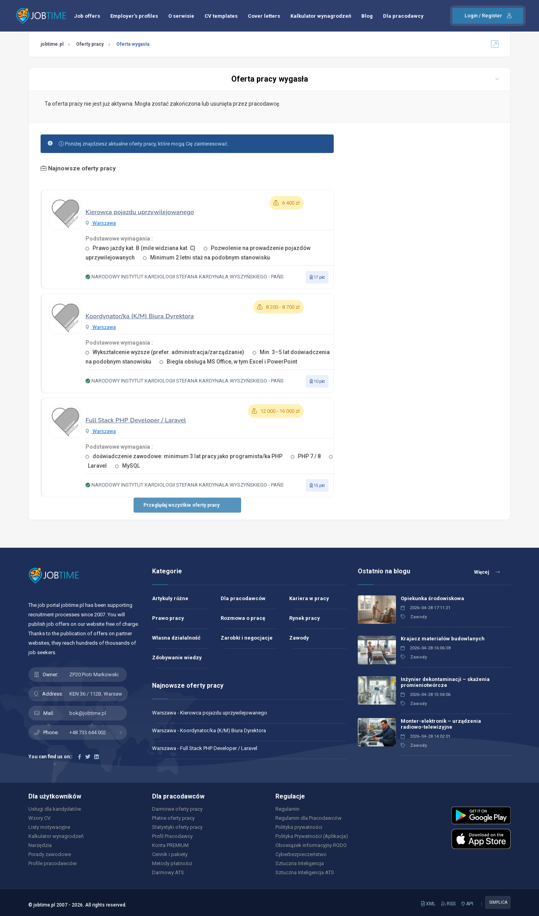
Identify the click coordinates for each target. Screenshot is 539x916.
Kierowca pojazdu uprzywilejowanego (139, 212)
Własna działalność (176, 638)
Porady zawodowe (49, 854)
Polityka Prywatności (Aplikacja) (311, 836)
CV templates (221, 16)
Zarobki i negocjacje (247, 638)
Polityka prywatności (298, 827)
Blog (367, 16)
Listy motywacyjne (49, 827)
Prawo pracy (168, 618)
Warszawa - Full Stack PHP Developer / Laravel (204, 748)
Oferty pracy (90, 44)
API (467, 904)
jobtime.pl (52, 44)
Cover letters (264, 16)
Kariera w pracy (309, 598)
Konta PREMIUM (170, 845)
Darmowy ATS (168, 872)
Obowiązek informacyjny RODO (311, 845)
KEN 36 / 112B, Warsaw (95, 694)
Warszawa (100, 223)
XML (428, 904)
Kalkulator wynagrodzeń (320, 16)
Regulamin (287, 809)
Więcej (487, 572)
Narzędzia (40, 845)
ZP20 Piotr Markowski (94, 674)
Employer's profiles (134, 16)
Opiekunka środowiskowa (432, 598)
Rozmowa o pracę (243, 618)
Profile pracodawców (52, 863)
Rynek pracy (304, 618)
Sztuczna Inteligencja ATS (304, 872)
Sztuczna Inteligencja (299, 863)
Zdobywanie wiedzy (177, 657)
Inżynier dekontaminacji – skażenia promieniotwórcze (445, 682)
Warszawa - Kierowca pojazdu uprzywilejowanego (209, 713)
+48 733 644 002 (87, 732)
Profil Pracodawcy (172, 836)
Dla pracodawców (243, 598)
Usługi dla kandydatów (54, 809)
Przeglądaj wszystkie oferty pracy (181, 505)
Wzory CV (39, 818)
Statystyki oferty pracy (177, 827)
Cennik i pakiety (170, 854)
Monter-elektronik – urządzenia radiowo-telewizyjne (441, 724)
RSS (448, 904)
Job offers (87, 16)
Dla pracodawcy (403, 16)
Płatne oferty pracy (173, 818)
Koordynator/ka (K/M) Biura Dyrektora (139, 316)
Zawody (299, 638)
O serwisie (181, 16)
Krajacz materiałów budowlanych (443, 639)
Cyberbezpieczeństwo (301, 854)
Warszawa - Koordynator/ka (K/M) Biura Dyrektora (209, 730)
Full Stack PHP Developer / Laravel (135, 420)
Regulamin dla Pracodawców (308, 818)
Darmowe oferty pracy (177, 809)
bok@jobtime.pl (87, 713)
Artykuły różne (170, 598)
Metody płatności (172, 863)
